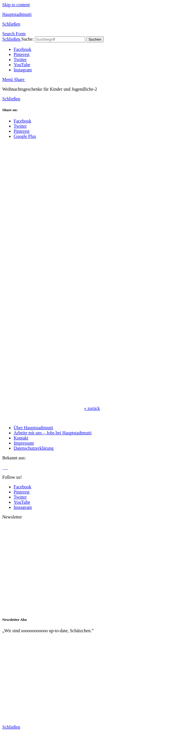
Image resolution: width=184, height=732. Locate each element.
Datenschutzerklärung (33, 448)
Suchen (95, 39)
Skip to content (16, 4)
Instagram (23, 69)
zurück (92, 408)
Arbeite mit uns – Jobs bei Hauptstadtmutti (53, 432)
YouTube (22, 64)
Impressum (24, 443)
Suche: (27, 39)
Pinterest (22, 54)
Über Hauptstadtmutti (33, 427)
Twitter (20, 59)
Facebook (22, 49)
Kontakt (21, 438)
